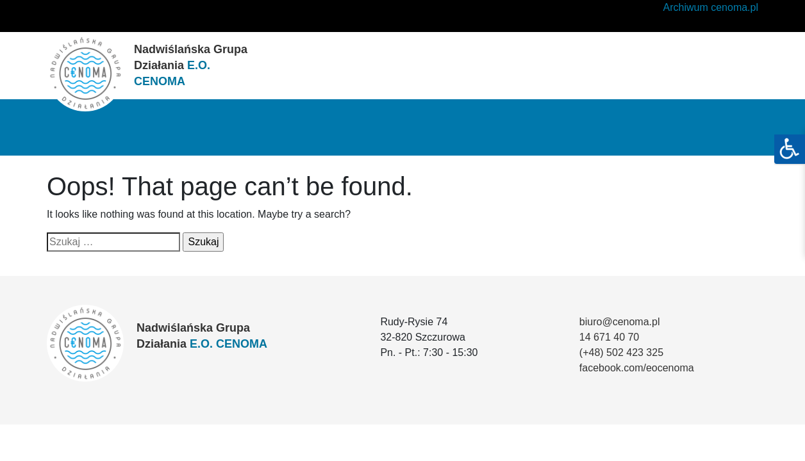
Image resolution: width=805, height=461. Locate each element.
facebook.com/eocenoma (636, 367)
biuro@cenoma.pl (619, 321)
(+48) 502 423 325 (621, 352)
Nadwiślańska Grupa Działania (190, 65)
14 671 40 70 (609, 337)
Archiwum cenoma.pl (711, 7)
